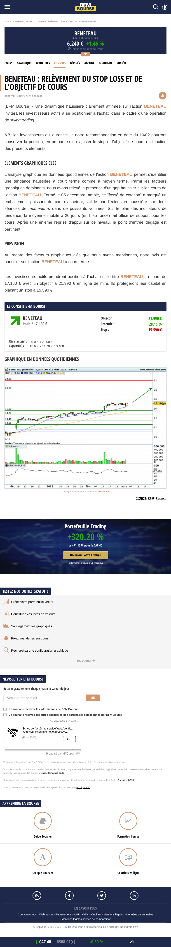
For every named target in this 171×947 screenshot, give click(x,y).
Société (121, 63)
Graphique (24, 63)
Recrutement (63, 914)
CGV (85, 914)
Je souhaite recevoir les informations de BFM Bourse (41, 709)
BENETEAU (19, 21)
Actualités (42, 63)
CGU (77, 914)
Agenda (89, 63)
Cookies (96, 914)
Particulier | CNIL (125, 780)
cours (8, 63)
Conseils (30, 21)
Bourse (8, 21)
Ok (93, 697)
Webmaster (46, 914)
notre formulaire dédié (53, 773)
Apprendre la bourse (20, 803)
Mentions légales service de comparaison (86, 919)
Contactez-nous (27, 914)
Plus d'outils (85, 661)
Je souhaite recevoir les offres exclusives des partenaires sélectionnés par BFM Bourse (64, 714)
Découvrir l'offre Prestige (85, 555)
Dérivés (75, 63)
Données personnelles (139, 914)
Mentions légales (113, 914)
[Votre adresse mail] (42, 698)
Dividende (105, 63)
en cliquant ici (83, 787)
